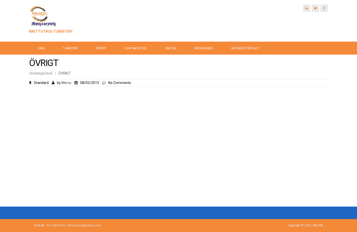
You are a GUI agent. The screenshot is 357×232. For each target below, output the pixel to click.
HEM (41, 48)
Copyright (294, 225)
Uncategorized (40, 73)
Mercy (66, 83)
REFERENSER (204, 48)
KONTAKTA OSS (136, 48)
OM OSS (170, 48)
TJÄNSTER (70, 48)
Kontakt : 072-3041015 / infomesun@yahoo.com (67, 225)
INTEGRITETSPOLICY (245, 48)
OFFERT (101, 48)
